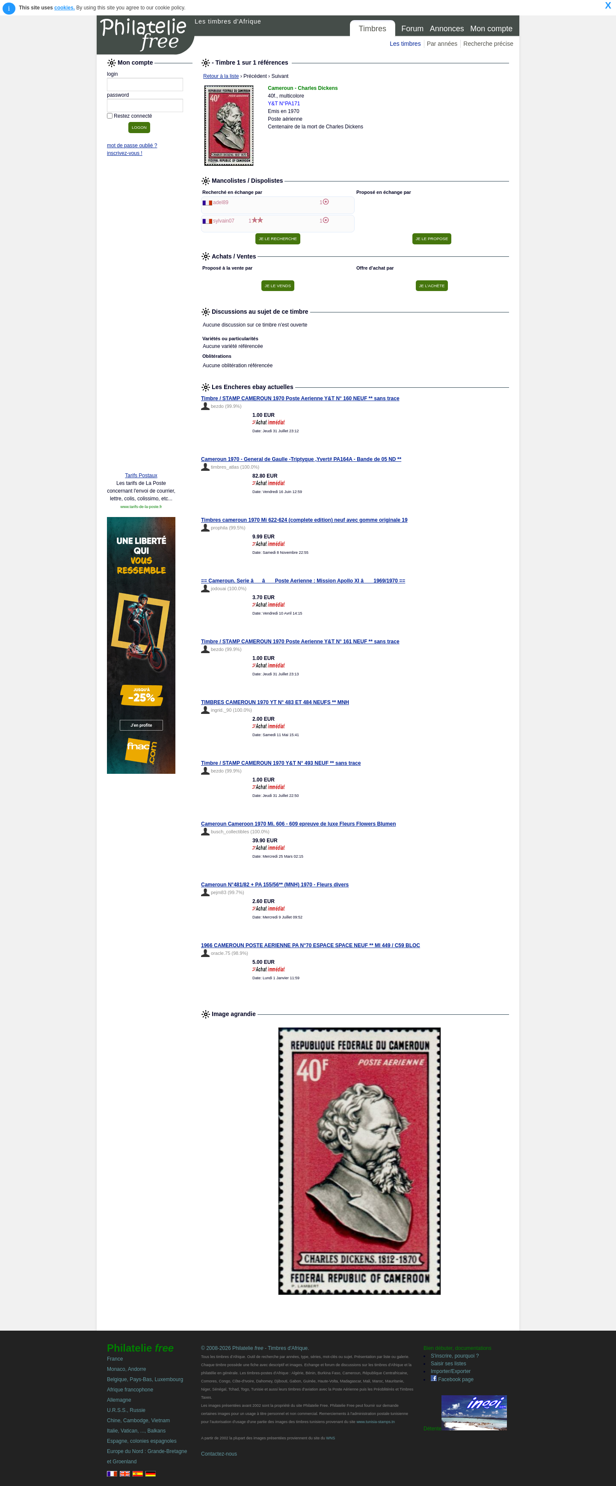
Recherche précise (488, 43)
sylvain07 (223, 221)
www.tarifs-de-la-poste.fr (141, 507)
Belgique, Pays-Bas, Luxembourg (145, 1379)
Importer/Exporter (451, 1371)
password (118, 95)
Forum (412, 28)
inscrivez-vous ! (124, 153)
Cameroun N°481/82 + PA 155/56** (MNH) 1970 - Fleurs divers (275, 885)
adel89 (220, 202)
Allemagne (119, 1400)
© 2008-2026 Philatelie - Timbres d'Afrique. (255, 1348)
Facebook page (452, 1379)
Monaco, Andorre (126, 1369)
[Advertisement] (141, 334)
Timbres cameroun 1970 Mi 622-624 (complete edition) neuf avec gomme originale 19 (304, 520)
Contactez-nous (219, 1454)
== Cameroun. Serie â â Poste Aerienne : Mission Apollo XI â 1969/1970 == (303, 581)
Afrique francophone (130, 1390)
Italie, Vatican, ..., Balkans (136, 1431)
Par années (442, 43)
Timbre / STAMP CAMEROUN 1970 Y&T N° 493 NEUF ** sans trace (281, 763)
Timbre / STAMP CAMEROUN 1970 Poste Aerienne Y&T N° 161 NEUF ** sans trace (300, 642)
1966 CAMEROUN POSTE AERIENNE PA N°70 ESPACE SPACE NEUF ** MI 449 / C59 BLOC (310, 945)
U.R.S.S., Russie (126, 1410)
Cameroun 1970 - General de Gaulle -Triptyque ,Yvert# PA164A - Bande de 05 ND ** (301, 459)
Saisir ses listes (448, 1364)
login (112, 74)
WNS (330, 1438)
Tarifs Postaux (141, 475)
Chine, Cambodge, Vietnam (138, 1421)
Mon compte (491, 28)
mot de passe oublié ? (132, 146)
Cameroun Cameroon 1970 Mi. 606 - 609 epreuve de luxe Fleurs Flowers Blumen (298, 824)
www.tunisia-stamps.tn (375, 1422)
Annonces (447, 28)
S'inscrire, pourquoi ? (455, 1356)
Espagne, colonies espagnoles (142, 1441)
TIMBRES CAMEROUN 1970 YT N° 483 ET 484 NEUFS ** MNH (275, 702)
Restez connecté (133, 116)
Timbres (372, 28)
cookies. (64, 8)
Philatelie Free (146, 35)
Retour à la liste (221, 76)
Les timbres (405, 43)
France (115, 1359)
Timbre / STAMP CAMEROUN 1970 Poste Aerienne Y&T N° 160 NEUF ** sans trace (300, 398)
